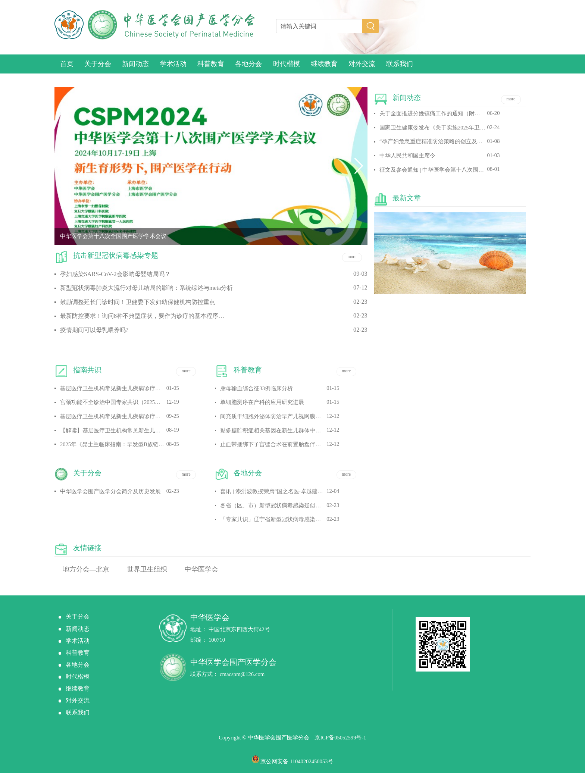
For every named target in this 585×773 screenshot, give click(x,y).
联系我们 (399, 64)
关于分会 (97, 64)
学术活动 (173, 64)
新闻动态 (135, 64)
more (351, 256)
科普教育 (210, 64)
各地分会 (248, 64)
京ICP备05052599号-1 (340, 738)
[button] (63, 166)
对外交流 (361, 64)
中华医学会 (201, 569)
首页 (66, 64)
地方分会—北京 (86, 569)
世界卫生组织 (147, 569)
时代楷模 (286, 64)
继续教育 (324, 64)
